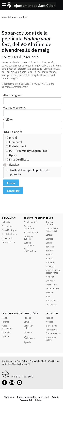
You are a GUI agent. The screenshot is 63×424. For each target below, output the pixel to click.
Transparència (8, 242)
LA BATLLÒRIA (31, 313)
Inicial (13, 137)
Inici (4, 17)
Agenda (27, 342)
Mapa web (9, 397)
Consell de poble (28, 326)
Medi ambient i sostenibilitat (53, 271)
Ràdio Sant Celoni (51, 338)
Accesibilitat (26, 399)
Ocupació (50, 280)
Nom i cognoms (14, 95)
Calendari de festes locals (52, 229)
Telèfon (9, 119)
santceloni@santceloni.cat (15, 363)
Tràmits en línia (31, 222)
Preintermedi (17, 146)
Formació (50, 262)
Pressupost (7, 238)
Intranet (39, 399)
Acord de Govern (9, 234)
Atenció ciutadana (50, 223)
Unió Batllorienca (29, 337)
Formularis (22, 17)
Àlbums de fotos (53, 333)
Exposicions (51, 325)
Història (5, 335)
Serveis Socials (53, 300)
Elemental (15, 142)
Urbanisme (51, 304)
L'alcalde (6, 222)
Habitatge (50, 266)
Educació (50, 246)
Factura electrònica (29, 227)
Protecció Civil (52, 288)
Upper (13, 155)
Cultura (11, 17)
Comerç (49, 238)
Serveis (27, 321)
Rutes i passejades (7, 326)
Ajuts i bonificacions (30, 250)
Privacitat (13, 164)
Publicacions (52, 329)
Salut (48, 296)
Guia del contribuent (29, 243)
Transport (28, 331)
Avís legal (44, 397)
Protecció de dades (26, 397)
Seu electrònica (31, 232)
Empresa (50, 250)
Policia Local (51, 284)
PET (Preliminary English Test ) (28, 151)
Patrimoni (6, 331)
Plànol (4, 317)
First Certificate (19, 159)
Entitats (49, 254)
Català (49, 234)
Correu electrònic (15, 107)
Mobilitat (50, 276)
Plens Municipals (9, 230)
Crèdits (55, 397)
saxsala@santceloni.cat (14, 86)
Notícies (49, 321)
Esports (49, 258)
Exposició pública (28, 237)
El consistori (7, 226)
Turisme (5, 321)
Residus (49, 292)
